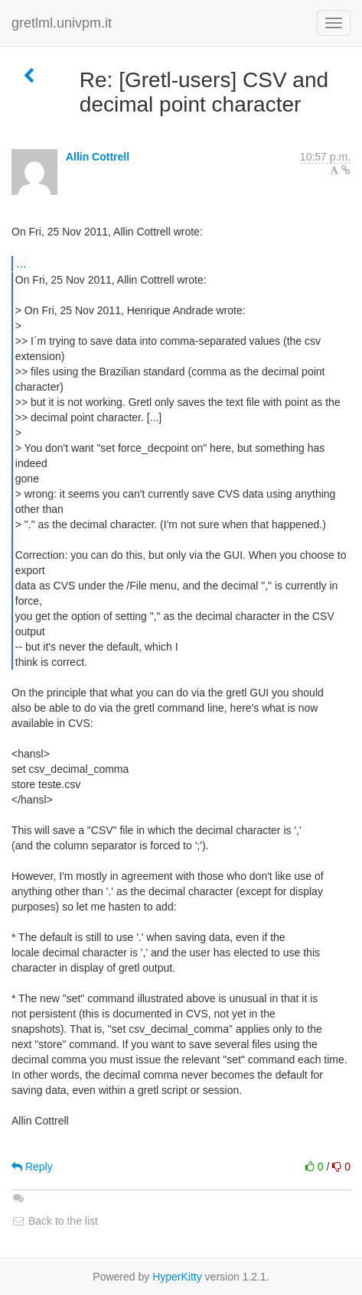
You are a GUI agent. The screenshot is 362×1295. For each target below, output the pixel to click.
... (21, 263)
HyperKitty (177, 1277)
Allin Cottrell (97, 157)
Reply (32, 1166)
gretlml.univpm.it (61, 23)
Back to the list (54, 1221)
